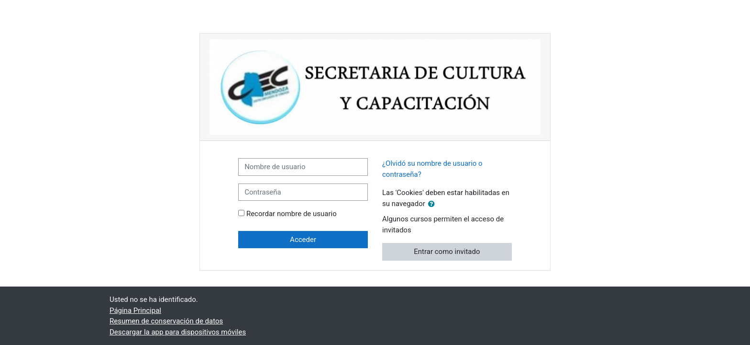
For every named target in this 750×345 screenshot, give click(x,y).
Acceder (303, 239)
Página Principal (135, 310)
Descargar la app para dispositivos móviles (178, 332)
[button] (433, 204)
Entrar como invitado (447, 251)
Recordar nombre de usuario (291, 213)
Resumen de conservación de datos (166, 321)
